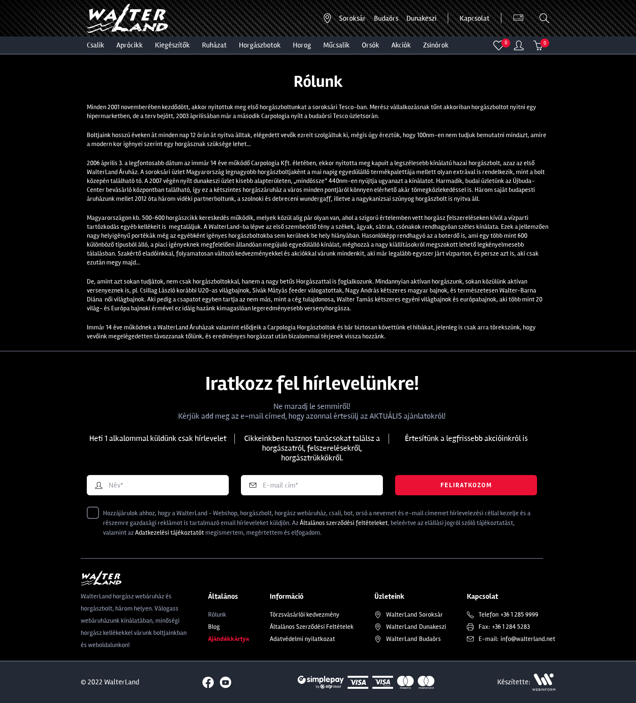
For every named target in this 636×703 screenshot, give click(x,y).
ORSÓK (370, 45)
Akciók (401, 45)
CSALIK (95, 45)
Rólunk (217, 615)
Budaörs (386, 18)
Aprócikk (129, 45)
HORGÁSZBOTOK (260, 45)
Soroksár (352, 18)
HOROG (302, 45)
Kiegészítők (172, 45)
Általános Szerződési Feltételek (312, 627)
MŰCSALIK (336, 45)
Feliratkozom (466, 485)
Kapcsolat (475, 18)
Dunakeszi (421, 18)
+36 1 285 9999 (519, 615)
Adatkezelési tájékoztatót (169, 533)
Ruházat (214, 45)
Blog (214, 627)
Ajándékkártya (228, 639)
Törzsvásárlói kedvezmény (304, 615)
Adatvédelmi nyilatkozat (302, 639)
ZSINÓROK (436, 45)
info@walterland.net (528, 639)
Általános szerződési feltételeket (344, 523)
